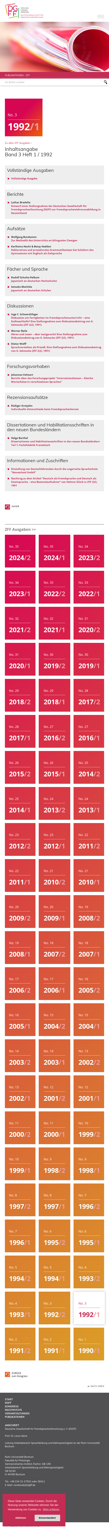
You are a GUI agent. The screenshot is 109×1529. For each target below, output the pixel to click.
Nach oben (97, 1386)
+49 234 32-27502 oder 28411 (27, 1481)
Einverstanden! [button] (47, 1518)
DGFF (8, 1402)
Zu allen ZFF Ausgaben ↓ (18, 142)
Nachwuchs (13, 1409)
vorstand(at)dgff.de (24, 1485)
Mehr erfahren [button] (51, 1509)
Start (9, 1399)
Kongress (12, 1406)
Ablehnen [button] (20, 1518)
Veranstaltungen (17, 1413)
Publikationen (14, 75)
